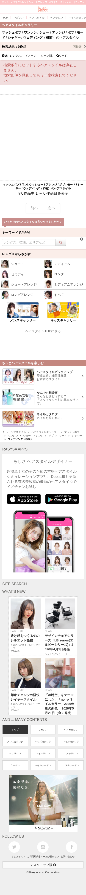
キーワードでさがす (16, 232)
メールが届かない (50, 856)
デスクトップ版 (43, 865)
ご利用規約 (33, 856)
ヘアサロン (15, 753)
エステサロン (71, 753)
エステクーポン (71, 765)
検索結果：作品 (44, 46)
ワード (62, 55)
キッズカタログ (43, 741)
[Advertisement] (43, 137)
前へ (34, 208)
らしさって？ (18, 856)
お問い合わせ (68, 856)
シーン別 (47, 55)
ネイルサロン (43, 753)
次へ (51, 208)
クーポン (15, 765)
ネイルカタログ (71, 741)
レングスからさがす (16, 254)
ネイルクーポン (43, 765)
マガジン (42, 729)
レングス (16, 55)
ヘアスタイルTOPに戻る (43, 331)
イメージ (31, 55)
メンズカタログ (15, 741)
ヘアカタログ (71, 729)
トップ (15, 729)
